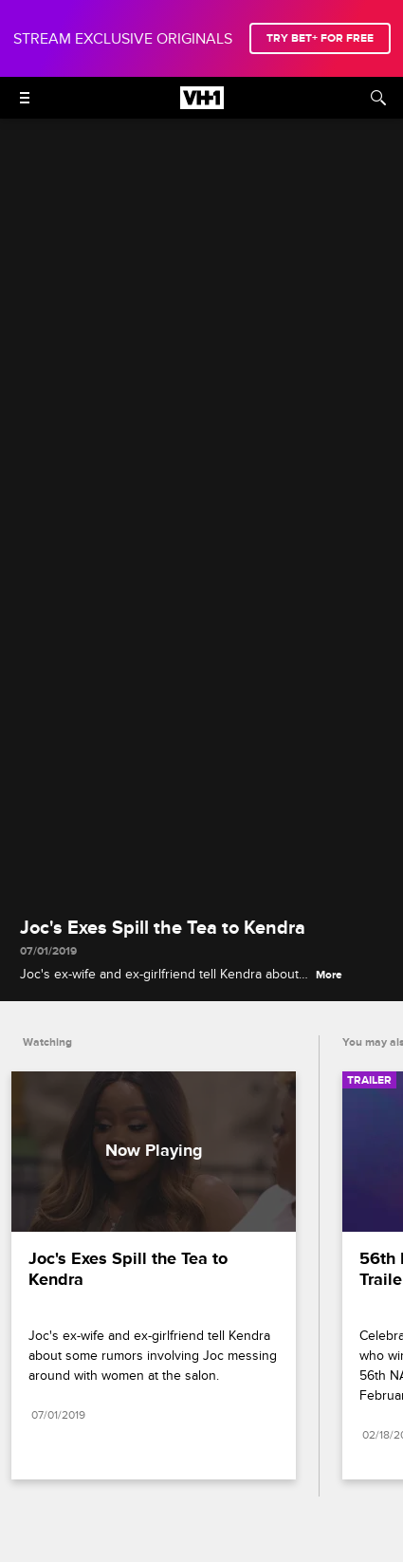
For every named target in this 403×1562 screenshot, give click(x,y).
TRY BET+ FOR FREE (320, 38)
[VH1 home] (202, 104)
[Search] (378, 97)
